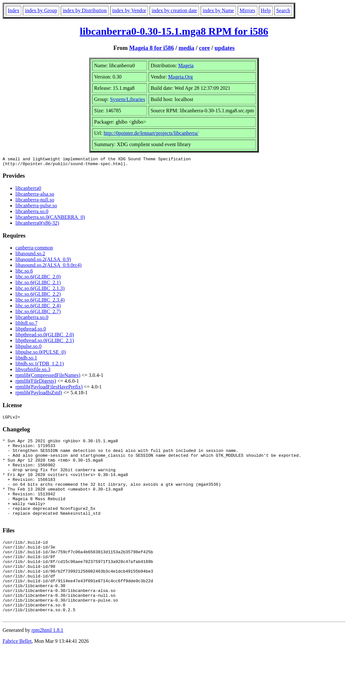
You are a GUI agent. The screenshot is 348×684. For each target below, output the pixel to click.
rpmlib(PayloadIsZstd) (38, 394)
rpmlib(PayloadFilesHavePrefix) (49, 388)
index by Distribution (85, 10)
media (186, 47)
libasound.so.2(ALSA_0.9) (43, 261)
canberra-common (34, 249)
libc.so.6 (24, 273)
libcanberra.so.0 (31, 213)
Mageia (186, 65)
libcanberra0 (28, 190)
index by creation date (174, 10)
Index (13, 10)
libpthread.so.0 (30, 330)
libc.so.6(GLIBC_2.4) (38, 307)
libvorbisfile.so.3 (32, 371)
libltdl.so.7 (26, 325)
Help (266, 10)
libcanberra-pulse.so (36, 207)
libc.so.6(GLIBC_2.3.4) (40, 302)
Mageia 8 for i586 (151, 47)
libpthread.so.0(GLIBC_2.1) (44, 342)
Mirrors (247, 10)
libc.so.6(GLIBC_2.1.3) (40, 290)
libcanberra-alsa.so (34, 196)
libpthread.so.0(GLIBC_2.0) (44, 336)
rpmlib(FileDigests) (35, 383)
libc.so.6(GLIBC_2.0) (38, 278)
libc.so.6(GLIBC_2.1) (38, 284)
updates (224, 47)
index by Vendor (129, 10)
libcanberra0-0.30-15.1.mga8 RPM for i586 (174, 31)
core (204, 47)
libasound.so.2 (30, 255)
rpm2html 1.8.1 (47, 665)
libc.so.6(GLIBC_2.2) (38, 296)
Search (283, 10)
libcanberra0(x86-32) (37, 225)
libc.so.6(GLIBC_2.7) (38, 313)
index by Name (218, 10)
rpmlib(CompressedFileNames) (47, 377)
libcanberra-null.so (34, 201)
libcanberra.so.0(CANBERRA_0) (50, 219)
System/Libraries (127, 99)
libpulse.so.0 (28, 348)
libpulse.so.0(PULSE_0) (40, 354)
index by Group (41, 10)
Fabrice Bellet (17, 676)
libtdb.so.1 (26, 359)
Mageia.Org (180, 77)
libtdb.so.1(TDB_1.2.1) (39, 365)
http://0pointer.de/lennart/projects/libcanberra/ (151, 133)
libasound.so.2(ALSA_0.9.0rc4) (48, 267)
